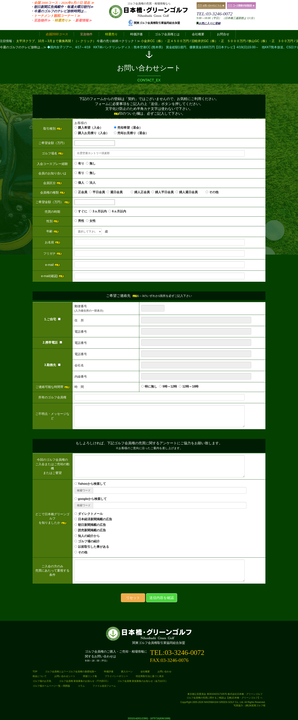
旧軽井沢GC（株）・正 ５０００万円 (219, 41)
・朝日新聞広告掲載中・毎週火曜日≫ (62, 7)
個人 (81, 182)
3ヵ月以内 (100, 211)
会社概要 (145, 671)
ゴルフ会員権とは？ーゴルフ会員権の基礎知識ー (70, 671)
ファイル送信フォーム (104, 686)
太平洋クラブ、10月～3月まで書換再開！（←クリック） (56, 41)
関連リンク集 (90, 676)
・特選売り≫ (61, 20)
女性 (92, 220)
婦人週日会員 (191, 192)
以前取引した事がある (93, 546)
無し (92, 163)
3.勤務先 (52, 365)
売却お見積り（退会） (132, 133)
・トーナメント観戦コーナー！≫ (55, 16)
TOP (35, 671)
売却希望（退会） (129, 127)
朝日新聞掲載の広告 (92, 524)
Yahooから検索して (92, 483)
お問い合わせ (165, 671)
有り (81, 163)
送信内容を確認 (161, 598)
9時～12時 (170, 386)
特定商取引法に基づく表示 (150, 676)
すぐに (82, 211)
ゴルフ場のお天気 (42, 681)
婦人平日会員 (164, 192)
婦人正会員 (142, 192)
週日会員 (119, 192)
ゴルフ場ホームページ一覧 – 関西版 (51, 686)
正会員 (82, 192)
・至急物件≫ (40, 20)
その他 (213, 192)
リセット (133, 598)
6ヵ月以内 (119, 211)
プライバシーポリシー (116, 676)
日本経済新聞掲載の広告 (95, 519)
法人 (92, 182)
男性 (81, 220)
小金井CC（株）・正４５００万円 (165, 41)
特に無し (151, 386)
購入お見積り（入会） (93, 133)
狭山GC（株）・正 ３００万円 (271, 41)
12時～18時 (190, 386)
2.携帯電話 (52, 342)
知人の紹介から (89, 535)
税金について (40, 676)
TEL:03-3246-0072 (214, 13)
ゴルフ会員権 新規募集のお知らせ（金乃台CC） (142, 681)
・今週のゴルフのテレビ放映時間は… (59, 11)
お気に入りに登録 (209, 23)
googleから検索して (92, 498)
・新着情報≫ (82, 20)
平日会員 (99, 192)
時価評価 (108, 671)
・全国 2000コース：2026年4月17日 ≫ (62, 3)
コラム (81, 686)
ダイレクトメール (90, 513)
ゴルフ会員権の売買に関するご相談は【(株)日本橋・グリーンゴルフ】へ (224, 697)
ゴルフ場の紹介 (89, 541)
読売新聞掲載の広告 (92, 530)
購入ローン (127, 671)
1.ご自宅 (52, 319)
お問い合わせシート (64, 676)
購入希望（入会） (90, 127)
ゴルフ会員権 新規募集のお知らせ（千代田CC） (84, 681)
